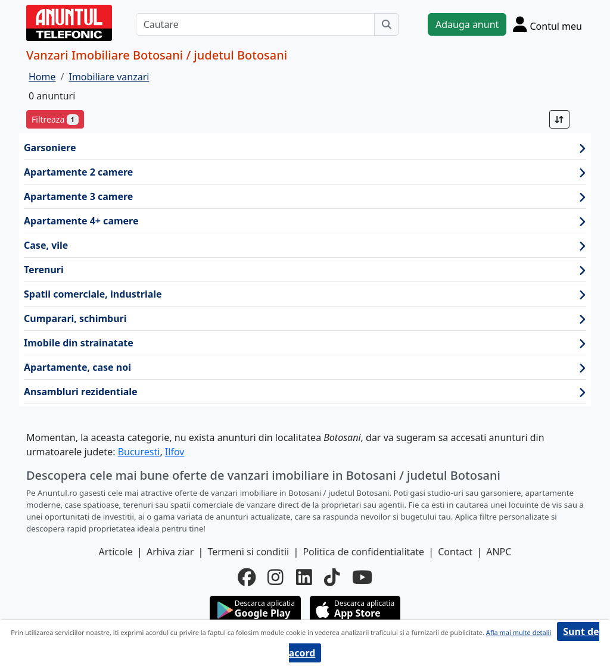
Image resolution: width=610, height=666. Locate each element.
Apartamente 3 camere (305, 197)
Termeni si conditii (248, 551)
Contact (455, 551)
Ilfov (175, 451)
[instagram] (275, 577)
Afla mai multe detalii (518, 632)
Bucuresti (139, 451)
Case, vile (305, 245)
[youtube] (362, 577)
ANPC (498, 551)
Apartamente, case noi (305, 367)
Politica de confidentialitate (363, 551)
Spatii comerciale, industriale (305, 294)
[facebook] (247, 577)
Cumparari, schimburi (305, 319)
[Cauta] (386, 24)
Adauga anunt (467, 24)
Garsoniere (305, 148)
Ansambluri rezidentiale (305, 392)
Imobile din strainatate (305, 343)
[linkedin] (304, 577)
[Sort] (559, 119)
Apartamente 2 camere (305, 172)
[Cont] (547, 24)
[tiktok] (332, 577)
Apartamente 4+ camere (305, 221)
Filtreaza (55, 119)
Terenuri (305, 270)
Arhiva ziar (170, 551)
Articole (116, 551)
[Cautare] (255, 24)
